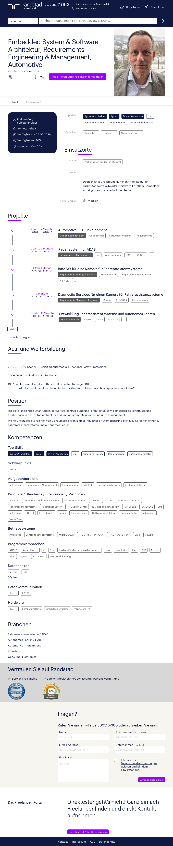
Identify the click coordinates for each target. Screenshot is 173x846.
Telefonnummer (126, 732)
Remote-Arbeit (68, 200)
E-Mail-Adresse (68, 744)
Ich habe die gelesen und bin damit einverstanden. (139, 764)
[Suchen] (161, 21)
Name (63, 732)
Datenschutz (107, 841)
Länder (73, 172)
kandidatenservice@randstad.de (93, 4)
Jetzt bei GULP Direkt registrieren (88, 831)
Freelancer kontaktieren (78, 76)
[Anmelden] (154, 6)
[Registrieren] (131, 6)
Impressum (78, 841)
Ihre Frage (65, 757)
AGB (92, 841)
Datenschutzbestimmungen (139, 763)
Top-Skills (71, 115)
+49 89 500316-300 (86, 8)
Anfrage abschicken (151, 779)
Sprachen (71, 132)
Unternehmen (124, 744)
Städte (73, 160)
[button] (23, 21)
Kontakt (63, 841)
